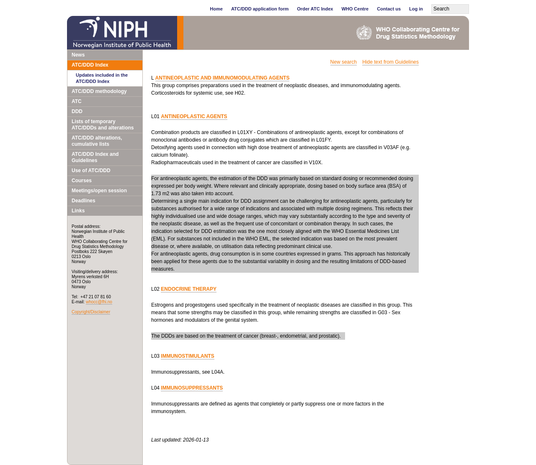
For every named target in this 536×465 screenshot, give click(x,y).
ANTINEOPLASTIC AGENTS (194, 116)
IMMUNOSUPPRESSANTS (192, 388)
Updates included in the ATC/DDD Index (102, 78)
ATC (77, 101)
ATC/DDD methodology (99, 91)
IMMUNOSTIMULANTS (187, 356)
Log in (416, 8)
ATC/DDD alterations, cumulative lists (97, 141)
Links (78, 211)
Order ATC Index (315, 8)
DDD (77, 111)
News (78, 55)
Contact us (389, 8)
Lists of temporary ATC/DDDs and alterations (103, 125)
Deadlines (83, 201)
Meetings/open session (99, 191)
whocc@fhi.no (99, 302)
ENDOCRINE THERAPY (188, 289)
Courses (82, 180)
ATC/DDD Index (90, 65)
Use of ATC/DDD (91, 170)
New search (343, 62)
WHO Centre (354, 8)
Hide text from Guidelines (390, 62)
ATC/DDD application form (260, 8)
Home (216, 8)
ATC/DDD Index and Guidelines (95, 157)
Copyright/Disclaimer (91, 312)
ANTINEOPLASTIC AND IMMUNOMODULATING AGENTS (222, 78)
